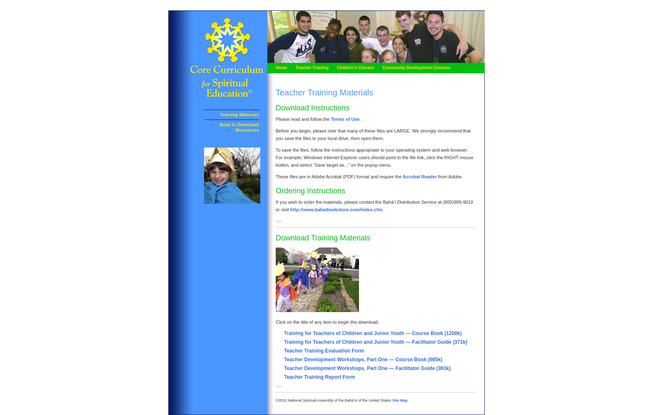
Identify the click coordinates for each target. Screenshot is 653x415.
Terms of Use (345, 119)
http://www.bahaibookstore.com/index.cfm (336, 209)
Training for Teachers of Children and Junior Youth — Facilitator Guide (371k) (375, 342)
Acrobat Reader (420, 176)
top (279, 221)
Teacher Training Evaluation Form (324, 351)
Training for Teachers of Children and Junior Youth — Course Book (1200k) (373, 333)
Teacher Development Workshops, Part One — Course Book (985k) (363, 359)
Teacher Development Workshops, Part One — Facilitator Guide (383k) (367, 368)
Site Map (400, 400)
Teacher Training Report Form (319, 377)
